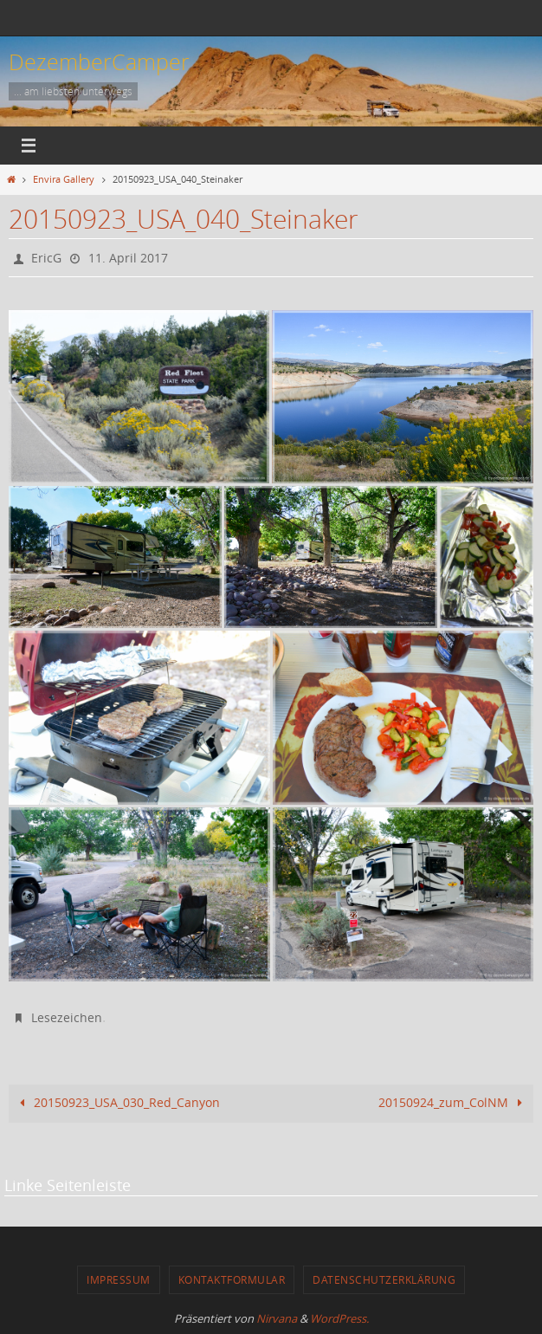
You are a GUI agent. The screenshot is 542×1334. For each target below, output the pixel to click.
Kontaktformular (232, 1279)
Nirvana (276, 1318)
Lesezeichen (66, 1017)
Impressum (119, 1279)
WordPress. (339, 1318)
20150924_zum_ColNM (453, 1103)
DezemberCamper (99, 62)
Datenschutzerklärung (384, 1279)
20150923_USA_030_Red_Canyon (117, 1103)
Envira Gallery (63, 179)
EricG (46, 257)
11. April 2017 (128, 257)
